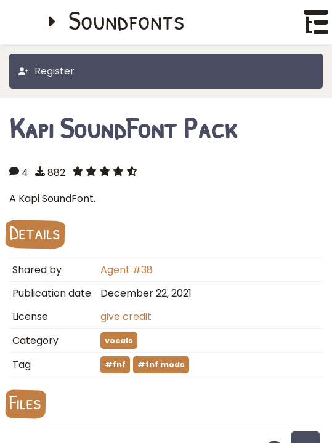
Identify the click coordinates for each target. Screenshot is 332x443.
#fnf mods (161, 364)
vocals (119, 340)
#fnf (115, 364)
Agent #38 (126, 270)
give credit (126, 316)
